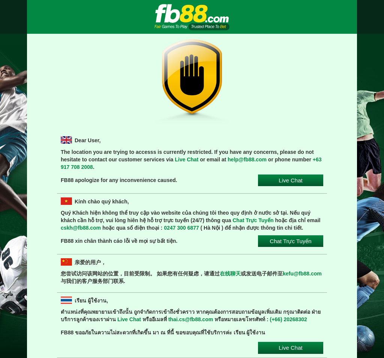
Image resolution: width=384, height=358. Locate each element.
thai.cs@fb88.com (190, 319)
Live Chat (186, 159)
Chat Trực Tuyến (252, 220)
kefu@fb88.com (302, 274)
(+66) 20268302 (288, 319)
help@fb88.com (247, 159)
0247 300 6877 (181, 228)
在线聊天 (230, 274)
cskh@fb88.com (81, 228)
